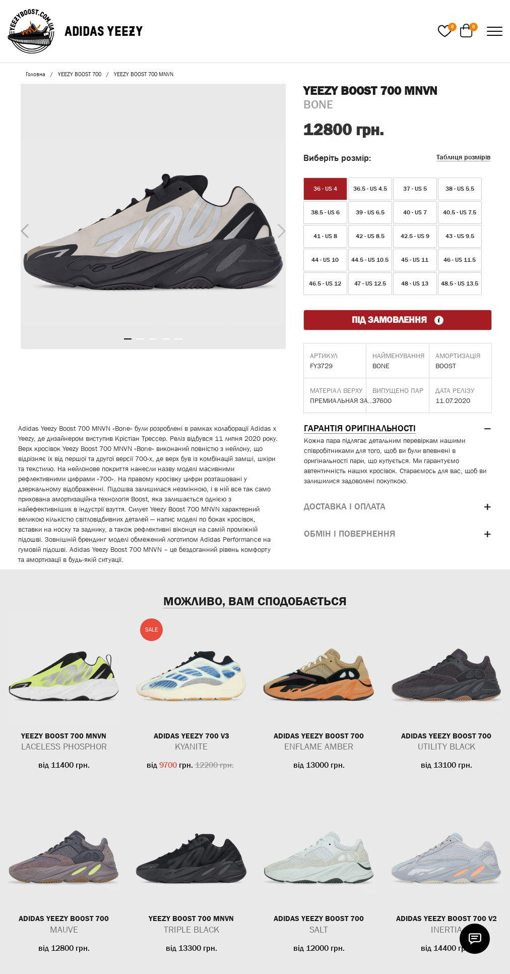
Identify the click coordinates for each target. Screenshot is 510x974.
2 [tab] (140, 338)
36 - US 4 (325, 188)
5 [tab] (178, 338)
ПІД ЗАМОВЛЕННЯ (397, 320)
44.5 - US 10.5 (370, 259)
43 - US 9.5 (459, 236)
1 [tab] (128, 338)
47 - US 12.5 (370, 283)
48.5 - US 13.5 (459, 283)
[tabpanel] (153, 216)
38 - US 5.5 (459, 188)
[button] (397, 429)
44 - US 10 (325, 259)
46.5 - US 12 (325, 283)
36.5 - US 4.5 (370, 188)
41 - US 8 (325, 236)
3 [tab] (153, 338)
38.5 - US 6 (325, 212)
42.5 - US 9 (415, 236)
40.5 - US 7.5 (459, 212)
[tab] (397, 429)
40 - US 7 (415, 212)
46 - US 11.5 (459, 259)
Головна (35, 74)
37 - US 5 (415, 188)
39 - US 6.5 (370, 212)
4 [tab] (165, 338)
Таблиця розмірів (463, 157)
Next (279, 228)
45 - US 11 (414, 259)
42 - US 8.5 (370, 236)
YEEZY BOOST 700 (79, 74)
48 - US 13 (414, 283)
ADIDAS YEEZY (104, 31)
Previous (22, 229)
